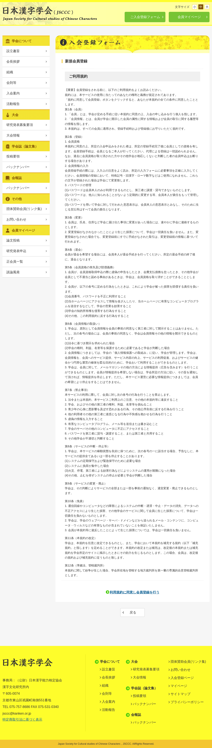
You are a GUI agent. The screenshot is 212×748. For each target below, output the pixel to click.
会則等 (11, 82)
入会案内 (13, 93)
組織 (9, 72)
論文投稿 (13, 240)
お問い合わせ (16, 219)
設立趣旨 (13, 51)
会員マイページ (189, 17)
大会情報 (13, 135)
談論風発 (13, 272)
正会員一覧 (14, 261)
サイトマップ (180, 694)
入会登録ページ (182, 678)
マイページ (179, 686)
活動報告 (13, 104)
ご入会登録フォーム (145, 17)
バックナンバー (18, 167)
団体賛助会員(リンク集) (24, 209)
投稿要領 (13, 156)
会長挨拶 (13, 61)
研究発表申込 (16, 251)
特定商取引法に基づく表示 (22, 719)
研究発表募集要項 (19, 125)
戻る (133, 612)
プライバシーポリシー (187, 702)
